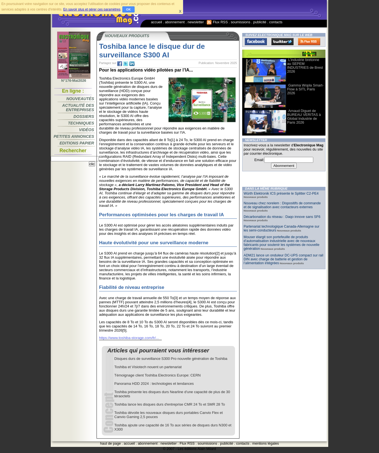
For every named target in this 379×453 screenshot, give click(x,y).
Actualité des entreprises (78, 107)
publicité (259, 22)
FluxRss (309, 41)
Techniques (81, 123)
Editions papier (77, 143)
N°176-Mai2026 (73, 79)
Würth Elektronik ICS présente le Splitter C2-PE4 (281, 193)
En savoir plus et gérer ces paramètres (91, 9)
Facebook (256, 41)
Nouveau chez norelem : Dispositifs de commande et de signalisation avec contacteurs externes (282, 205)
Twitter (282, 41)
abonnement (175, 22)
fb (119, 64)
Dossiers (84, 116)
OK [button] (128, 9)
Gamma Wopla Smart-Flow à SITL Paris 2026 (305, 89)
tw (125, 64)
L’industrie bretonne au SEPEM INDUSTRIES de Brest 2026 (305, 65)
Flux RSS (217, 22)
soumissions (240, 22)
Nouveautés (80, 98)
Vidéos (86, 130)
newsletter (196, 22)
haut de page (110, 443)
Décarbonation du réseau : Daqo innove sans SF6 (282, 217)
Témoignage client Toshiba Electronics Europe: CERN (157, 375)
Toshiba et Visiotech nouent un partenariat (148, 367)
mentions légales (265, 443)
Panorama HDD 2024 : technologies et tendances (154, 383)
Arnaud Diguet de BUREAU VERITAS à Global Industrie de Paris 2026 (304, 116)
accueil (156, 22)
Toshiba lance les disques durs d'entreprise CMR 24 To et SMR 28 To (169, 404)
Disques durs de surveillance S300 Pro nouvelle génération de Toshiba (170, 359)
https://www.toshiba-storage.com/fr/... (129, 338)
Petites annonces (74, 136)
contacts (275, 22)
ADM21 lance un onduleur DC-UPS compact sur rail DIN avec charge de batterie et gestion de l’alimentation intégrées (283, 259)
